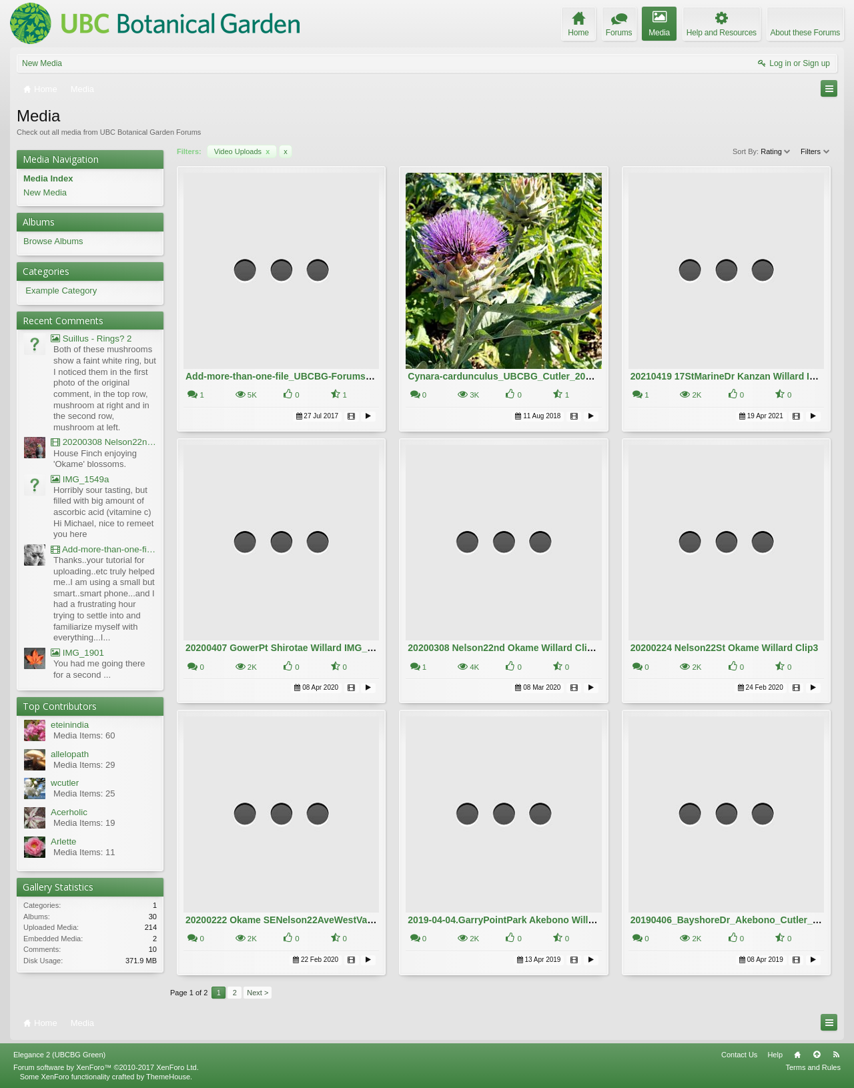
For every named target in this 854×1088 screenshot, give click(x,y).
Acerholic (69, 812)
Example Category (61, 291)
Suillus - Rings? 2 (91, 339)
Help (775, 1055)
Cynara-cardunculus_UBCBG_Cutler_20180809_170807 (530, 376)
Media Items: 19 (84, 823)
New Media (42, 63)
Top (816, 1054)
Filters (816, 151)
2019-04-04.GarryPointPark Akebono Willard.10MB (519, 920)
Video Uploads (242, 151)
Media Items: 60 (84, 735)
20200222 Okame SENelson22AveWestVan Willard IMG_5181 (319, 920)
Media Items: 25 (84, 793)
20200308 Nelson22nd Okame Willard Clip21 (505, 647)
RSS (836, 1054)
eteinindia (70, 725)
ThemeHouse (168, 1077)
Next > (257, 993)
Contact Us (739, 1055)
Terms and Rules (813, 1067)
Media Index (48, 178)
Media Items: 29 (84, 765)
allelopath (70, 754)
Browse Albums (53, 241)
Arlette (64, 842)
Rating (776, 151)
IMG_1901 (77, 653)
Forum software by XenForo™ (106, 1067)
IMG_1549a (80, 479)
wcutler (65, 783)
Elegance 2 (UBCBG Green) (59, 1055)
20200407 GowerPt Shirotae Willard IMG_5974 (286, 647)
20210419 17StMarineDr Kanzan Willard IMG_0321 (740, 376)
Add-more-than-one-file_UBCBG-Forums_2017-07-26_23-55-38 (323, 376)
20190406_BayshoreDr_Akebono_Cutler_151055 (737, 920)
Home (797, 1054)
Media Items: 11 (84, 852)
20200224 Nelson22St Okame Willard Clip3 (724, 647)
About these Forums (805, 32)
